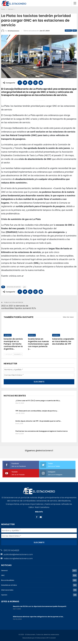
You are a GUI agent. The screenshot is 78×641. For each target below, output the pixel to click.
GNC (74, 30)
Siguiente (18, 354)
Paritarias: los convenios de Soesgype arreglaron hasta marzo (41, 430)
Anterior (8, 354)
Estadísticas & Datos (9, 584)
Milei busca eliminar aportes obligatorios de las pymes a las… (38, 615)
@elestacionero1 (44, 449)
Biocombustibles (7, 579)
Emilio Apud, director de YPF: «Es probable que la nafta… (38, 420)
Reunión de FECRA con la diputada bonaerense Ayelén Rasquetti (39, 605)
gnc (24, 287)
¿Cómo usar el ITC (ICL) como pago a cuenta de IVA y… (38, 400)
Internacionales (7, 588)
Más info (39, 511)
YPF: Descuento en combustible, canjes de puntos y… (36, 410)
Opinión (4, 593)
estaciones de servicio (14, 287)
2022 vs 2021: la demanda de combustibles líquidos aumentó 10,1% (18, 307)
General (68, 30)
